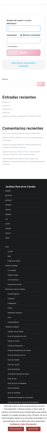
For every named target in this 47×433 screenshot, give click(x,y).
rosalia (7, 224)
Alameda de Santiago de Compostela (20, 397)
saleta (7, 238)
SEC (4, 133)
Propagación (12, 303)
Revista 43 (6, 102)
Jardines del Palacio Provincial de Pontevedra (23, 402)
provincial (8, 195)
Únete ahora (16, 63)
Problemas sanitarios (15, 313)
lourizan (8, 233)
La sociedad (12, 270)
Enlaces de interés (14, 261)
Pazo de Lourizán (14, 364)
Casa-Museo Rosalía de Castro (18, 374)
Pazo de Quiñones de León (17, 336)
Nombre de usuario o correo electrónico (19, 22)
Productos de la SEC (15, 284)
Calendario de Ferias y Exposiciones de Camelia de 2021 (21, 116)
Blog (9, 256)
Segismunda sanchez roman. (12, 152)
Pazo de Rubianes (14, 369)
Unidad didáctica (13, 322)
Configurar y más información (23, 424)
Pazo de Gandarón (14, 393)
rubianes (8, 228)
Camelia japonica (13, 294)
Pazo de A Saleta (13, 360)
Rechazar (16, 429)
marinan (8, 209)
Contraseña (12, 35)
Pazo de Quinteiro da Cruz (17, 355)
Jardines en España (12, 327)
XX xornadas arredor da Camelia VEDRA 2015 (24, 133)
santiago (8, 205)
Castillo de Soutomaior (15, 346)
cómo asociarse (13, 280)
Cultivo (10, 308)
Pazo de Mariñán (13, 388)
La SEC (10, 251)
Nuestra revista (13, 275)
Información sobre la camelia (15, 289)
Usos (9, 317)
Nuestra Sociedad (11, 265)
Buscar (5, 79)
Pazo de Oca (12, 379)
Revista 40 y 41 (7, 109)
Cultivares (11, 298)
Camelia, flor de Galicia (15, 331)
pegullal (8, 191)
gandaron (8, 200)
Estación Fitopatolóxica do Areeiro (19, 350)
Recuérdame (12, 46)
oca (6, 219)
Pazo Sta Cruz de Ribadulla (17, 383)
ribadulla (8, 214)
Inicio (7, 247)
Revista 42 (6, 105)
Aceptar (33, 429)
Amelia (4, 137)
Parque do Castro (14, 341)
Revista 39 (6, 113)
